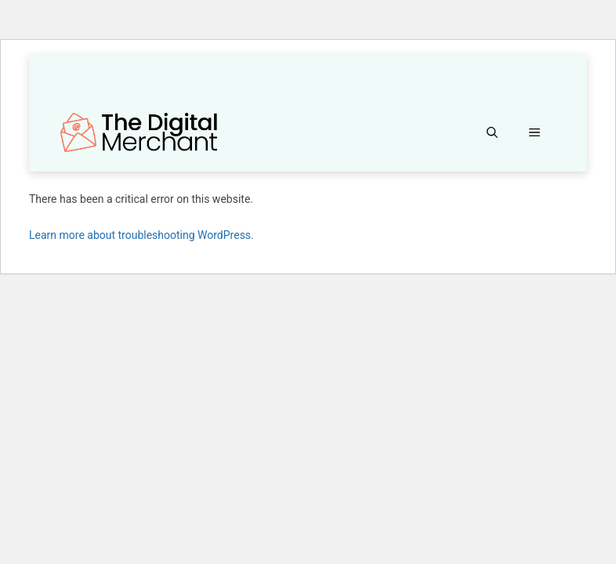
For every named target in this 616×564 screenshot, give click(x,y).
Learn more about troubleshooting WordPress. (141, 235)
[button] (492, 132)
